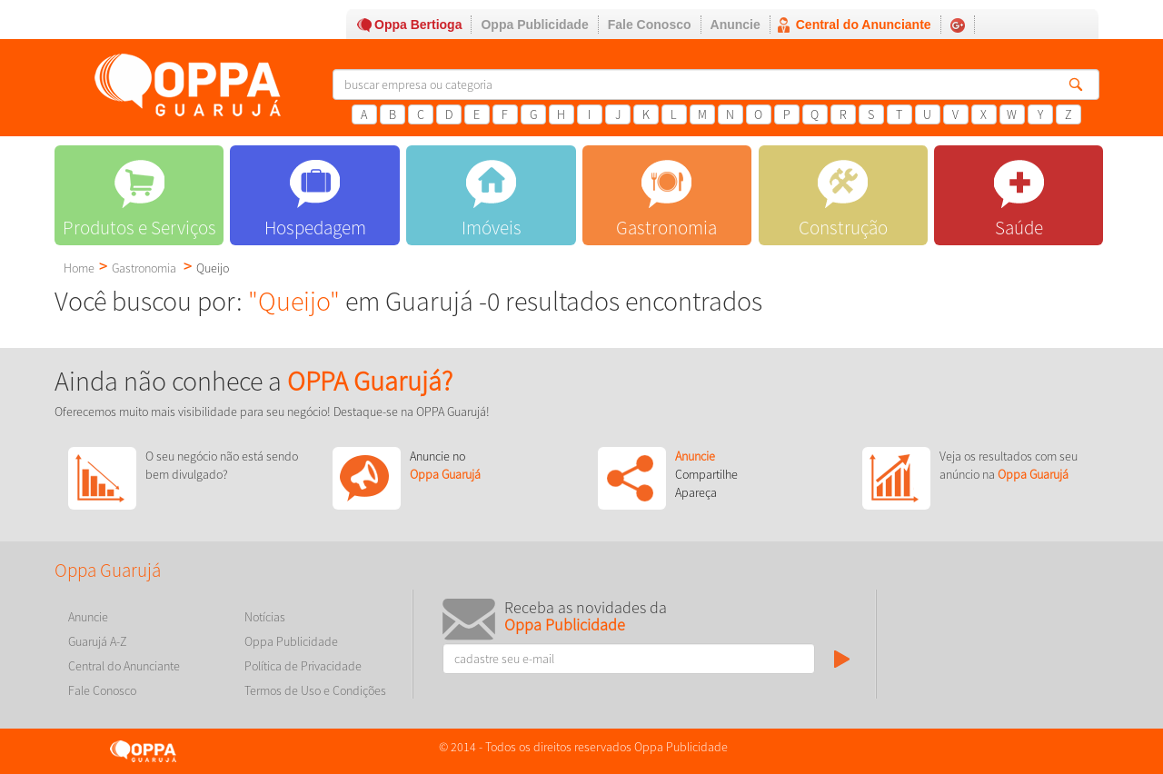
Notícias (264, 617)
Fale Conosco (649, 24)
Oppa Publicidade (534, 24)
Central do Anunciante (863, 24)
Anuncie (735, 24)
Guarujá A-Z (97, 641)
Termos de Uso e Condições (315, 690)
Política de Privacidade (303, 666)
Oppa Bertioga (418, 24)
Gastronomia (144, 268)
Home (79, 268)
